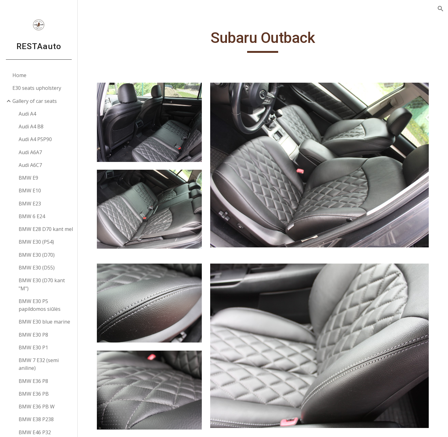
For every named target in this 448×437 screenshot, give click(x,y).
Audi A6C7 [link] (30, 165)
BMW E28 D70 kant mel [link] (46, 229)
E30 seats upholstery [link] (36, 88)
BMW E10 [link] (30, 190)
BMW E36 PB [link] (34, 393)
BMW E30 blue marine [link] (44, 321)
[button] (440, 8)
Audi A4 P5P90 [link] (35, 139)
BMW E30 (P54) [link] (36, 241)
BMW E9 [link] (28, 177)
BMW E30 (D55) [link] (37, 267)
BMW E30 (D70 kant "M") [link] (42, 284)
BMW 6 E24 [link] (32, 216)
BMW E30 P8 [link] (33, 334)
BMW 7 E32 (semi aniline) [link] (39, 364)
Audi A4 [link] (27, 113)
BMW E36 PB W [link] (37, 406)
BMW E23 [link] (30, 203)
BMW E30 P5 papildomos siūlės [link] (40, 305)
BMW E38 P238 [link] (36, 419)
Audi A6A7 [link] (30, 152)
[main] (263, 40)
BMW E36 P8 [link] (33, 381)
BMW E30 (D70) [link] (37, 254)
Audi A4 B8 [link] (31, 126)
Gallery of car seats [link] (34, 101)
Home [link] (19, 75)
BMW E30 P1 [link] (33, 347)
